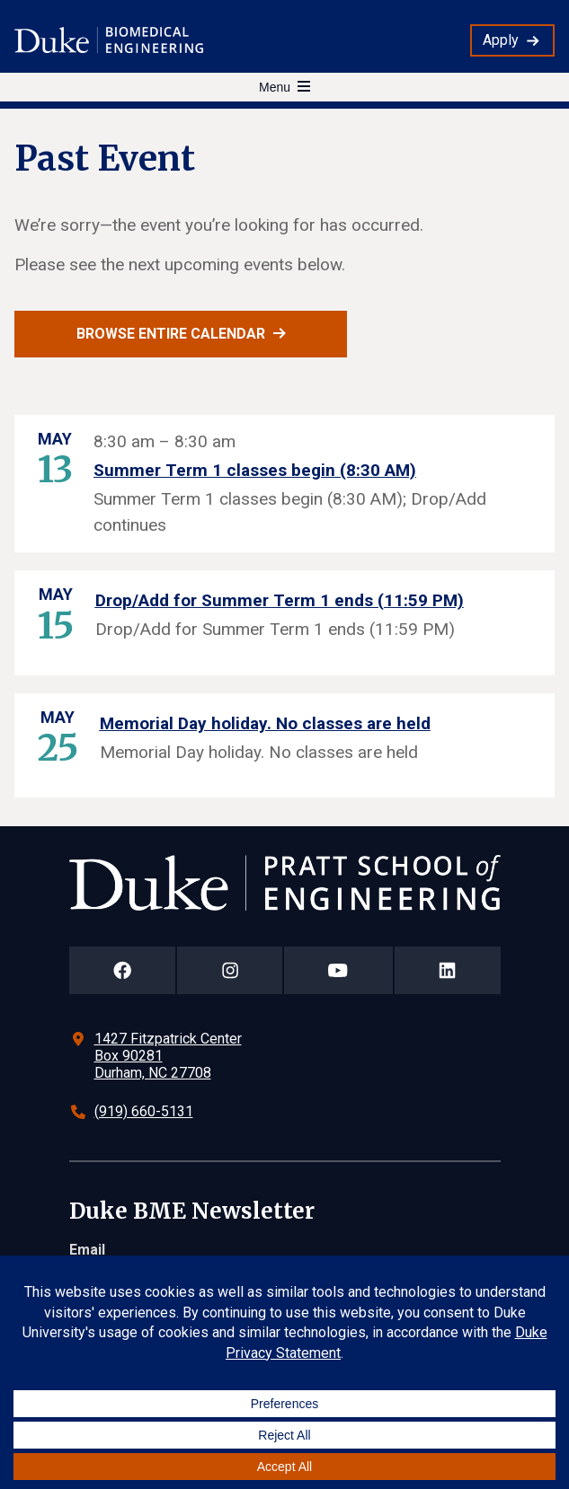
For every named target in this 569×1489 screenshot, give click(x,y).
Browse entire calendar (170, 333)
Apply (501, 39)
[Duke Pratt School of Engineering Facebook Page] (122, 970)
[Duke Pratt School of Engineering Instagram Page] (229, 970)
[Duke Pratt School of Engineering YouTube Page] (338, 970)
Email (87, 1249)
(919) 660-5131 (143, 1111)
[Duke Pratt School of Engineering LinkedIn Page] (448, 970)
